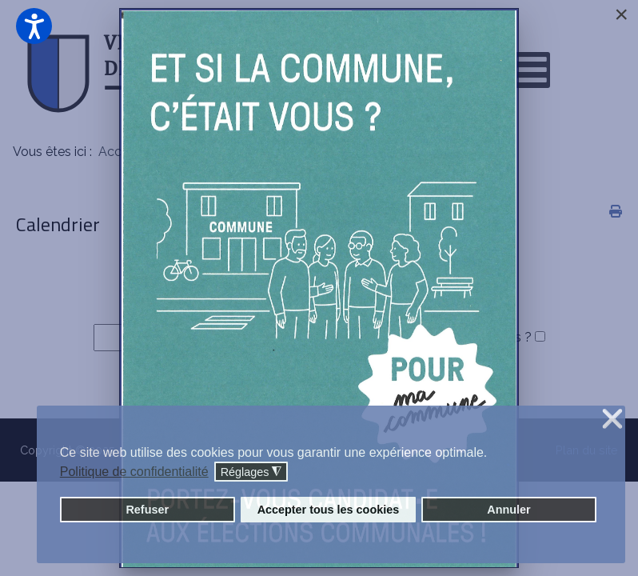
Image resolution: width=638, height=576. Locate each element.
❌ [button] (612, 419)
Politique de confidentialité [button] (134, 471)
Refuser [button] (147, 509)
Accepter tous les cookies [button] (328, 509)
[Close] (621, 14)
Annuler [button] (508, 509)
